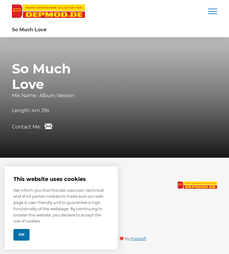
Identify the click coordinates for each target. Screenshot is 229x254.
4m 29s (40, 110)
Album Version (56, 95)
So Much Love (29, 29)
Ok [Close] (21, 234)
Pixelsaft (138, 238)
